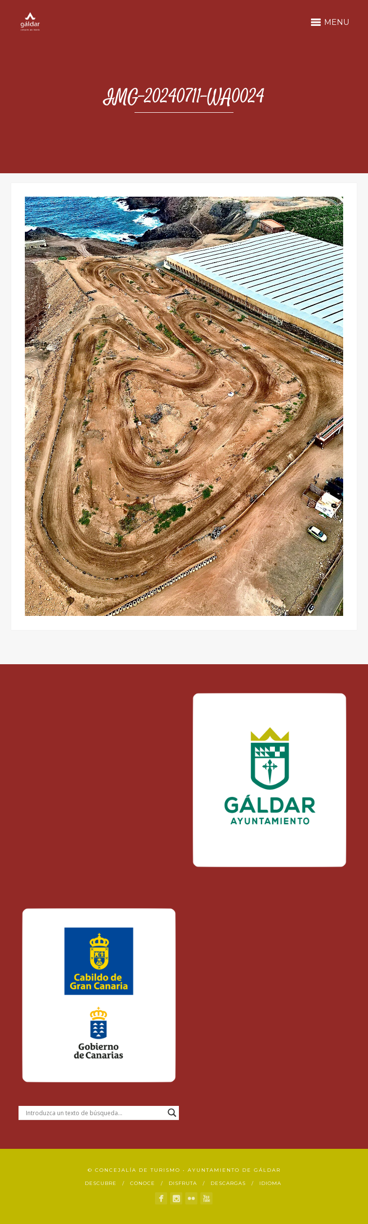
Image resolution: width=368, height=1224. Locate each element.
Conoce (142, 1183)
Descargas (228, 1183)
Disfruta (183, 1183)
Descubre (100, 1183)
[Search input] (94, 1113)
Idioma (270, 1183)
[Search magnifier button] (172, 1113)
